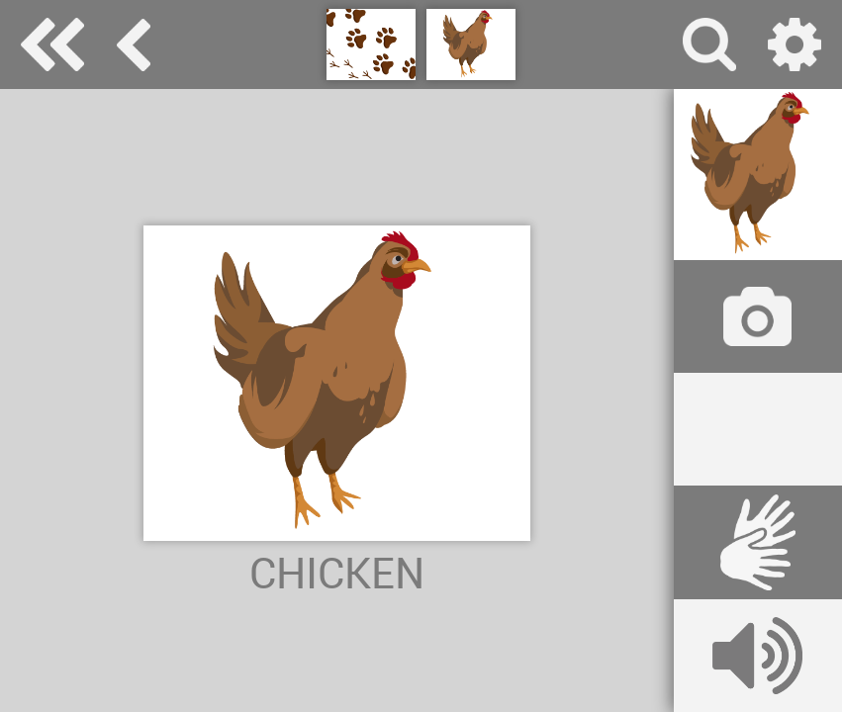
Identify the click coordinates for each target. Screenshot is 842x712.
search (709, 44)
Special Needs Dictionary (52, 44)
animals (134, 44)
